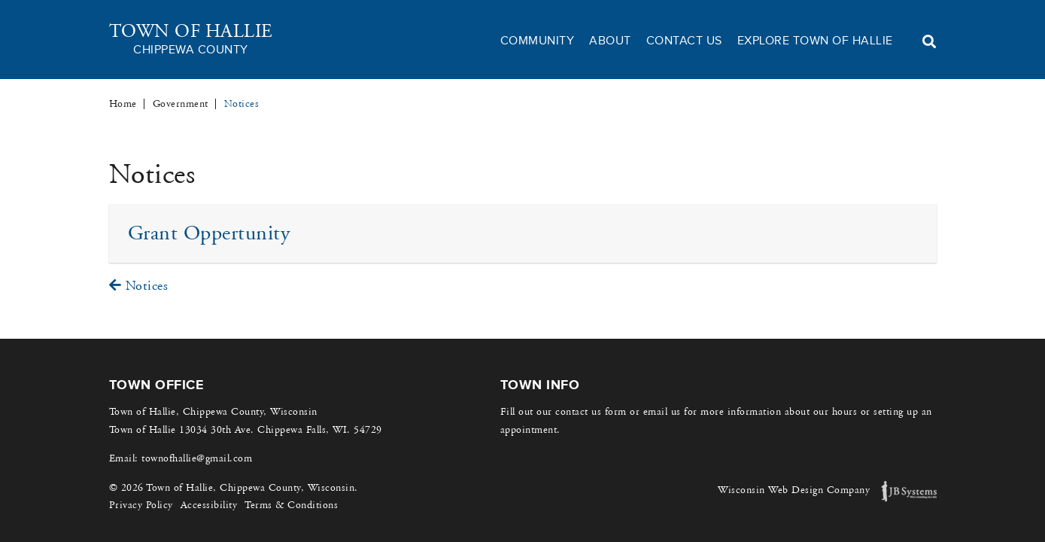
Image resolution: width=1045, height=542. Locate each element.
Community (537, 40)
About (610, 40)
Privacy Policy (141, 505)
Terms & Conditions (291, 505)
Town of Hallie (191, 39)
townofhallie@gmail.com (196, 458)
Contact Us (684, 40)
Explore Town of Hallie (815, 40)
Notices (139, 286)
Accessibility (209, 505)
